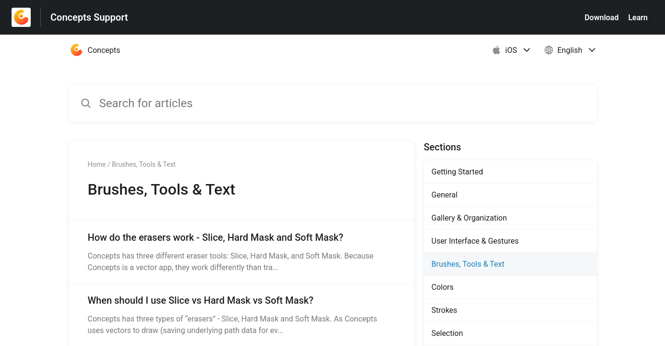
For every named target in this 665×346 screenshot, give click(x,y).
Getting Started (458, 171)
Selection (447, 333)
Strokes (445, 310)
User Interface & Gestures (475, 241)
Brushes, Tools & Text (468, 264)
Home (97, 164)
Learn (638, 17)
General (445, 194)
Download (601, 17)
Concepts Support (89, 17)
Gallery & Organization (469, 217)
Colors (443, 287)
